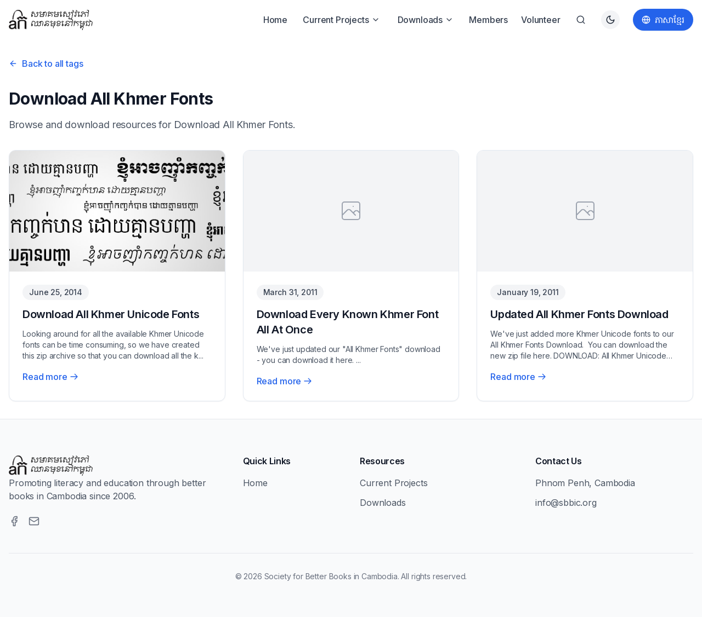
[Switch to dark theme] (610, 19)
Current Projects (341, 19)
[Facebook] (14, 521)
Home (275, 19)
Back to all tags (46, 63)
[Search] (581, 19)
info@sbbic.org (566, 502)
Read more (50, 376)
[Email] (34, 521)
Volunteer (541, 19)
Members (488, 19)
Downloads (426, 19)
